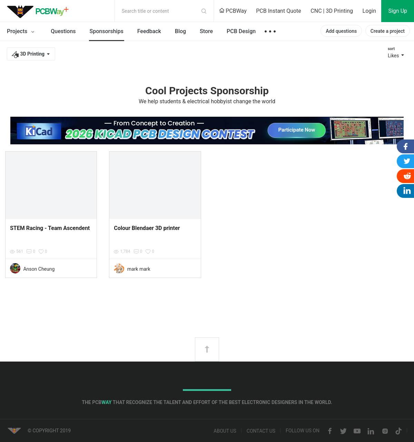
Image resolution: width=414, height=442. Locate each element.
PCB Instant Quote (278, 11)
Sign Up (397, 11)
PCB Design (241, 31)
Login (369, 11)
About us (225, 431)
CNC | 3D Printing (331, 11)
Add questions (341, 31)
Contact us (261, 431)
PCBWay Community (39, 11)
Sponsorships (107, 31)
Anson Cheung (39, 269)
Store (206, 31)
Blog (180, 31)
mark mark (138, 269)
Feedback (149, 31)
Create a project (388, 31)
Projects (22, 32)
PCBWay (233, 11)
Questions (63, 31)
